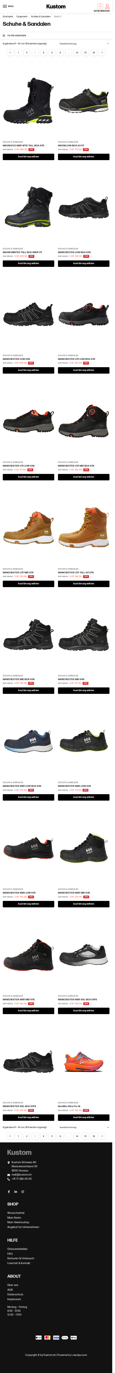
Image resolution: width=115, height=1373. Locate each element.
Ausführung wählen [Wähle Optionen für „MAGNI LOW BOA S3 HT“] (83, 156)
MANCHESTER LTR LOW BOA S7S (76, 359)
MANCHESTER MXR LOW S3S (74, 786)
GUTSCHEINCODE (102, 11)
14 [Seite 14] (77, 52)
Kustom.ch (50, 1355)
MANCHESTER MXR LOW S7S (19, 892)
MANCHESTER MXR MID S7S (19, 999)
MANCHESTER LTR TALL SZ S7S (76, 572)
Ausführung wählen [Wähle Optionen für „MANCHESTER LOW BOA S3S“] (83, 263)
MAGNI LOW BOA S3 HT (71, 145)
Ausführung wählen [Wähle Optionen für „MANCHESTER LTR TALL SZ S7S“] (83, 583)
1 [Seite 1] (18, 52)
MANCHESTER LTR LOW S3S (19, 465)
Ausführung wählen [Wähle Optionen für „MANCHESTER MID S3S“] (83, 690)
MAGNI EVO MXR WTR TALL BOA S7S (23, 145)
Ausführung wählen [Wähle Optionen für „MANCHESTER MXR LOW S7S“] (28, 904)
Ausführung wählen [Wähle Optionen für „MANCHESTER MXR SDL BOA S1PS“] (83, 1010)
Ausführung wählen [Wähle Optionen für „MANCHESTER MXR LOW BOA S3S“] (28, 797)
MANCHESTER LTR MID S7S (18, 572)
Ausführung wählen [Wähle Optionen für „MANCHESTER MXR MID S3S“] (83, 904)
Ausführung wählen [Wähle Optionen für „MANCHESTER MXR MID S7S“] (28, 1010)
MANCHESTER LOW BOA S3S (74, 252)
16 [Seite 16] (94, 52)
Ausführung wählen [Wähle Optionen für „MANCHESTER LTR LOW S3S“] (28, 477)
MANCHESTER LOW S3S (16, 359)
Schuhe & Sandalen (41, 16)
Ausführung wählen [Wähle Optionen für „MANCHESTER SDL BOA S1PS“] (28, 1117)
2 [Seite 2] (27, 52)
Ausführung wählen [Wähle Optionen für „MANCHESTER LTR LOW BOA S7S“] (83, 370)
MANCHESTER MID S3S (71, 679)
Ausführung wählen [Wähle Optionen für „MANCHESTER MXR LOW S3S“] (83, 797)
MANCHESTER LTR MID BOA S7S (76, 465)
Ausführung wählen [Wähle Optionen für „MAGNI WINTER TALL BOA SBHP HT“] (28, 263)
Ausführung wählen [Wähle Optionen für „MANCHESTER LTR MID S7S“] (28, 583)
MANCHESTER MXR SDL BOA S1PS (77, 999)
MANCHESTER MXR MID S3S (74, 892)
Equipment (22, 16)
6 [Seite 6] (60, 52)
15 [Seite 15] (85, 52)
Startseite (8, 16)
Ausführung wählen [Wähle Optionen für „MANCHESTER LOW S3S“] (28, 370)
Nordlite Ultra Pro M (69, 1106)
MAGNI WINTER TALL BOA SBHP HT (22, 252)
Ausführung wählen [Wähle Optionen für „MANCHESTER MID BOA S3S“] (28, 690)
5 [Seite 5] (52, 52)
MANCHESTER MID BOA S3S (19, 679)
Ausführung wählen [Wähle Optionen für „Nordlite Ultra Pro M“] (83, 1117)
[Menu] (8, 6)
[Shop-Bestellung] (84, 43)
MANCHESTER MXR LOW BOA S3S (22, 786)
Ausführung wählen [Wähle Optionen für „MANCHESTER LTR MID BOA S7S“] (83, 477)
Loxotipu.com (79, 1355)
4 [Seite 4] (43, 52)
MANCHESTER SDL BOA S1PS (19, 1106)
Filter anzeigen (14, 35)
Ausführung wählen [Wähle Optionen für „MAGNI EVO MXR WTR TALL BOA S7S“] (28, 156)
